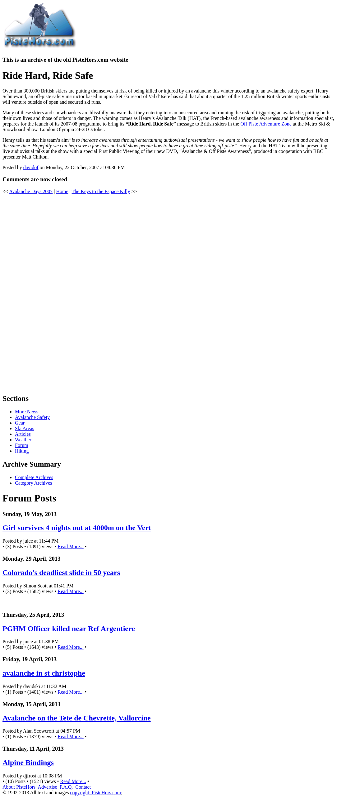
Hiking (22, 451)
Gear (20, 422)
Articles (23, 434)
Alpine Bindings (28, 762)
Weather (23, 439)
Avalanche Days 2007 (31, 191)
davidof (31, 167)
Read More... (71, 546)
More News (26, 411)
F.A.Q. (66, 787)
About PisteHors (18, 787)
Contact (83, 787)
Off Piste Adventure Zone (266, 123)
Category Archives (33, 483)
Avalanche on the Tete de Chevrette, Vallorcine (76, 718)
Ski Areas (24, 428)
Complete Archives (34, 477)
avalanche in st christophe (43, 673)
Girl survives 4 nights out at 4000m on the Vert (76, 528)
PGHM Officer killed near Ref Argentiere (68, 629)
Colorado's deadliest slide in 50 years (61, 572)
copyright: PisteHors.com (95, 792)
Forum (21, 445)
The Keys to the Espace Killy (101, 191)
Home (62, 191)
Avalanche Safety (32, 417)
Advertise (47, 787)
